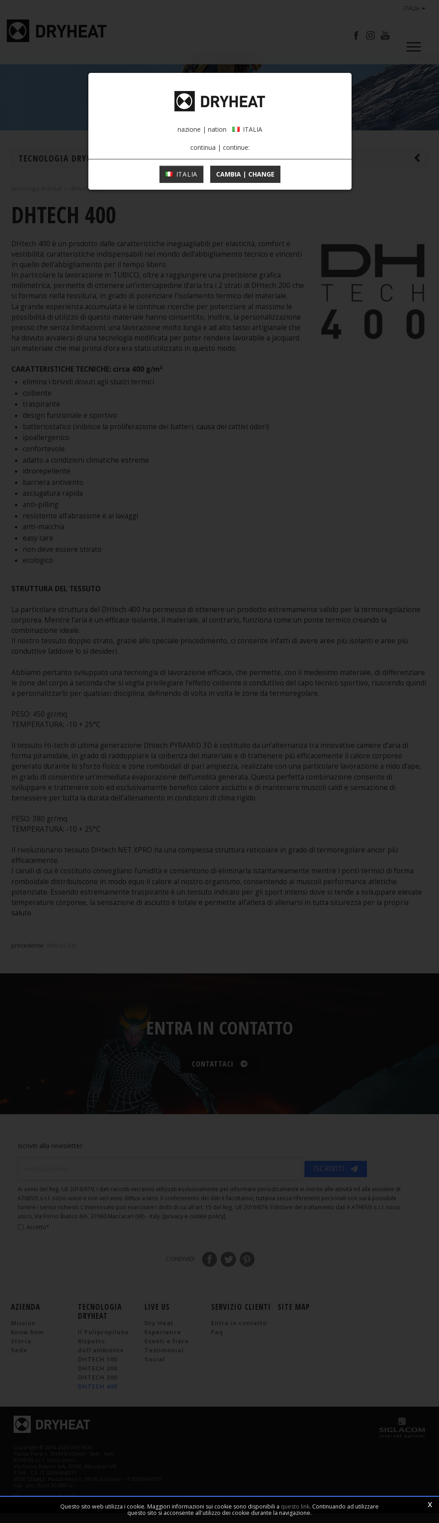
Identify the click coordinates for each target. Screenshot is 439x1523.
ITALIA (181, 253)
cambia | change (245, 253)
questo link (295, 1506)
